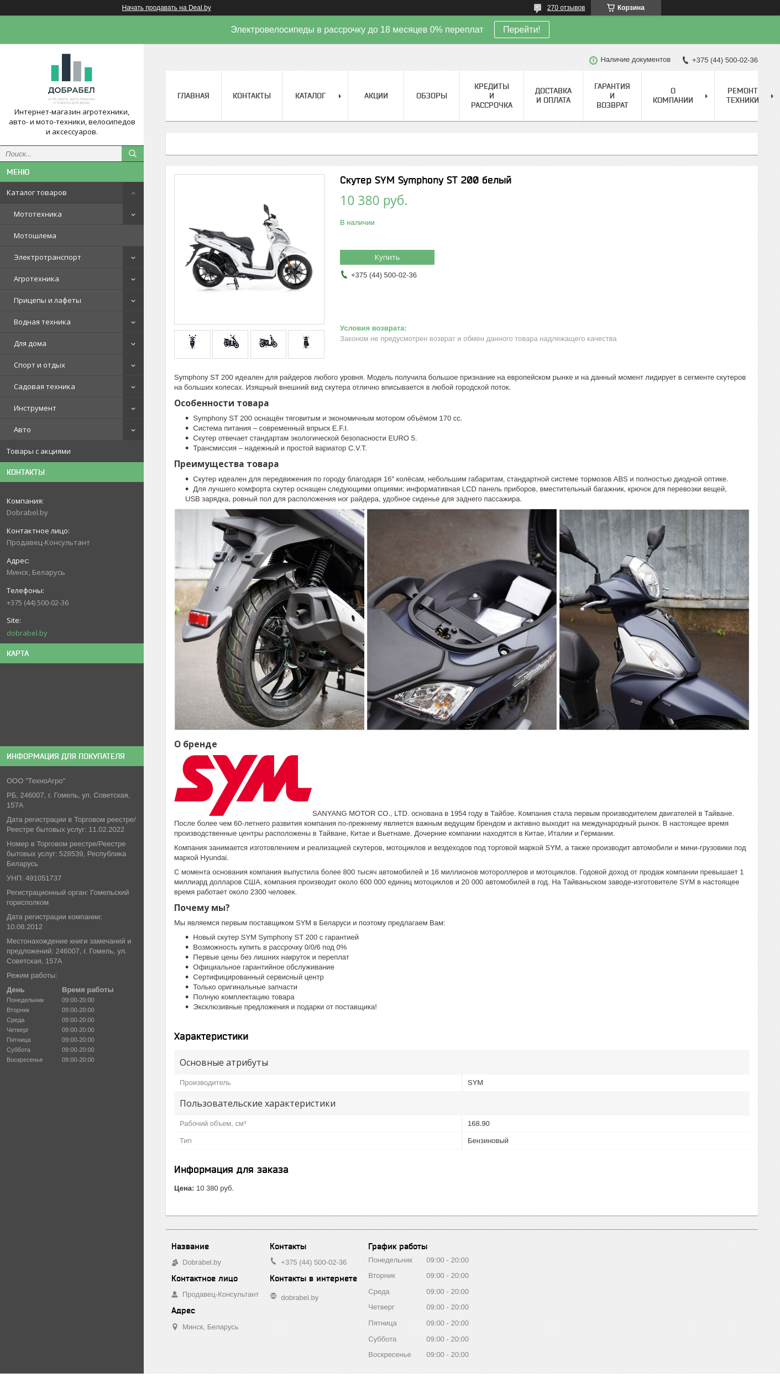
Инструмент (35, 408)
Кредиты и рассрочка (491, 95)
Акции (376, 95)
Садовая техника (44, 386)
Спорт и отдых (39, 365)
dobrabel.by (27, 633)
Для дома (30, 343)
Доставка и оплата (553, 95)
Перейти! (522, 29)
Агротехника (36, 279)
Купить (387, 257)
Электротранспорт (47, 257)
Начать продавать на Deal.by (166, 8)
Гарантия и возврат (612, 95)
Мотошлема (35, 235)
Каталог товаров (37, 192)
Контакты (252, 95)
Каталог (310, 95)
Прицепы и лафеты (47, 300)
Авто (22, 429)
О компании (673, 95)
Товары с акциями (39, 451)
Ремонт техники (742, 95)
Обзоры (431, 95)
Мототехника (38, 214)
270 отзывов (566, 8)
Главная (193, 95)
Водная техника (42, 322)
